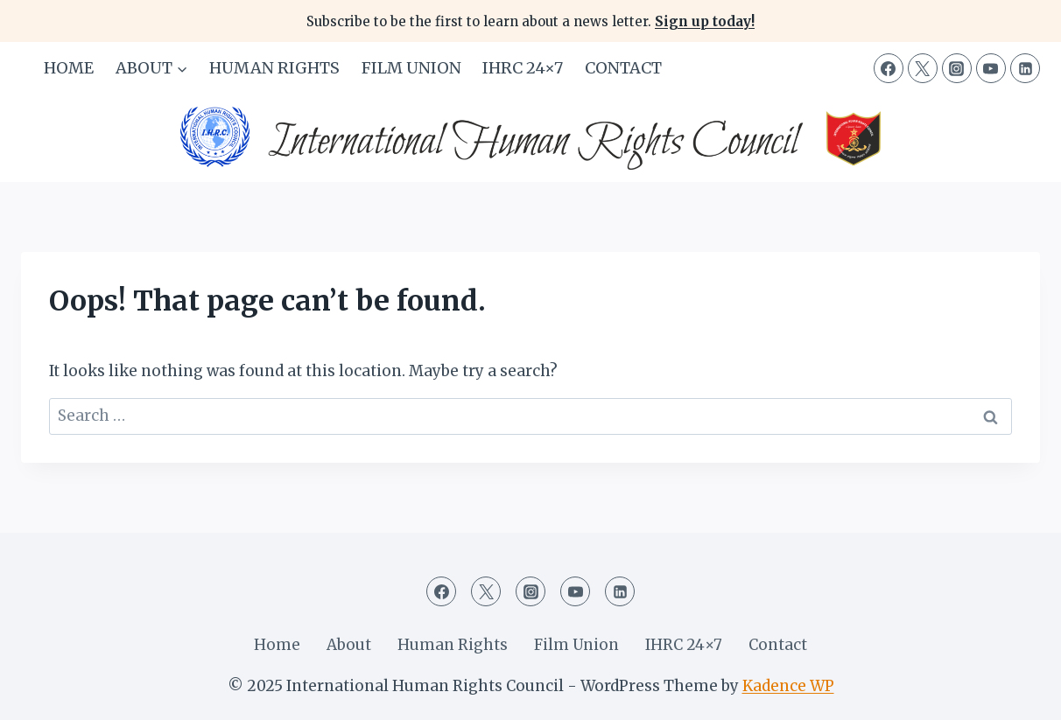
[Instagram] (957, 68)
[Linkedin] (1025, 68)
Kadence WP (788, 686)
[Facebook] (888, 68)
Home (69, 68)
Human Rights (274, 68)
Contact (623, 68)
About (349, 644)
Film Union (411, 68)
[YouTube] (991, 68)
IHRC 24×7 (522, 68)
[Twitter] (923, 68)
